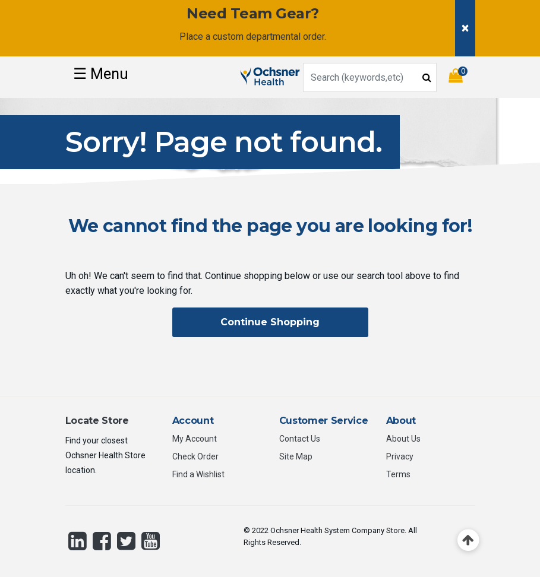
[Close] (465, 28)
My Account (194, 438)
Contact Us (299, 438)
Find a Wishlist (198, 474)
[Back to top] (468, 540)
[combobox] (370, 77)
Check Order (195, 456)
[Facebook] (102, 540)
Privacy (399, 456)
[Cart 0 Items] (462, 77)
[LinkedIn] (77, 540)
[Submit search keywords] (426, 76)
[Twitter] (126, 540)
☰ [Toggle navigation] (100, 74)
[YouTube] (150, 540)
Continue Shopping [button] (270, 322)
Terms (398, 474)
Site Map (295, 456)
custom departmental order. (269, 36)
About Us (403, 438)
